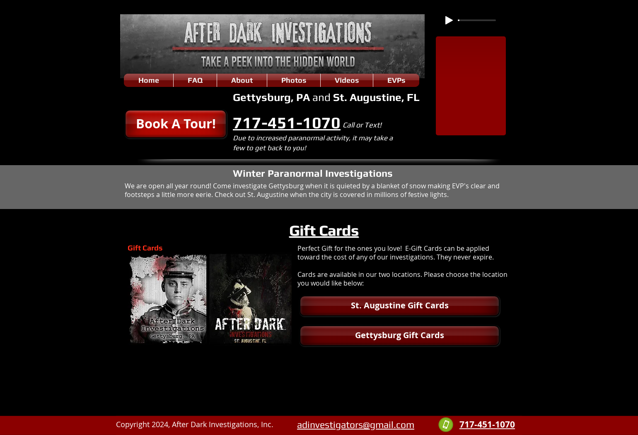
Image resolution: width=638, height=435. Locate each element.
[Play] (449, 20)
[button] (176, 124)
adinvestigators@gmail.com (355, 424)
